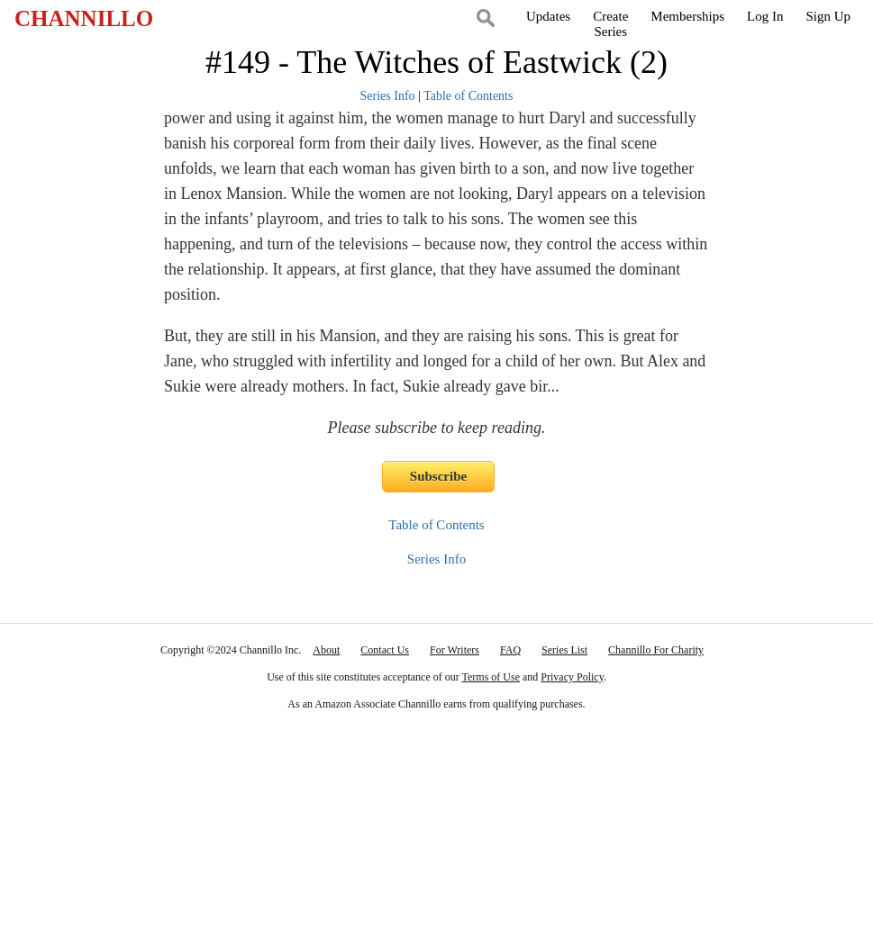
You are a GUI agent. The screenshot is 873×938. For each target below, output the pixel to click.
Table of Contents (468, 96)
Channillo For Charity (656, 650)
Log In (765, 16)
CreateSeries (610, 24)
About (326, 650)
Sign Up (827, 16)
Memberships (687, 16)
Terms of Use (491, 677)
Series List (564, 650)
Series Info (387, 96)
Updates (548, 16)
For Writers (454, 650)
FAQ (510, 650)
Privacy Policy (572, 677)
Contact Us (384, 650)
